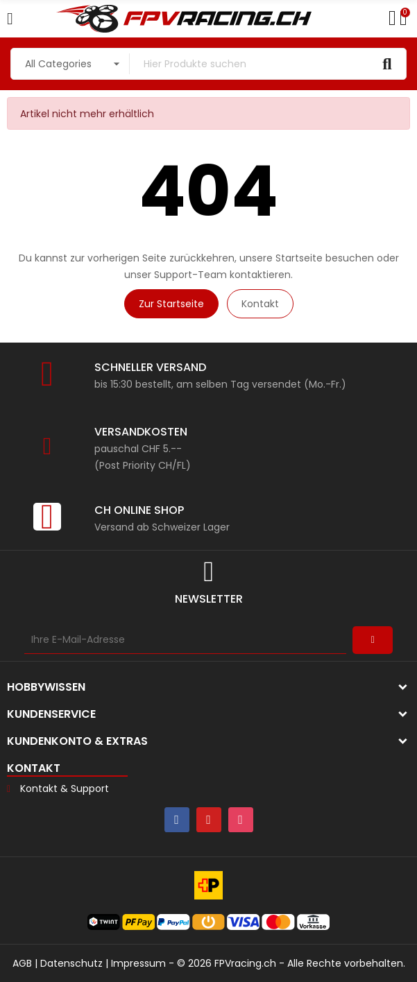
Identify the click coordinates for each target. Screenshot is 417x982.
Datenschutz (71, 963)
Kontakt (260, 304)
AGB (22, 963)
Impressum (138, 963)
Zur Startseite (171, 304)
